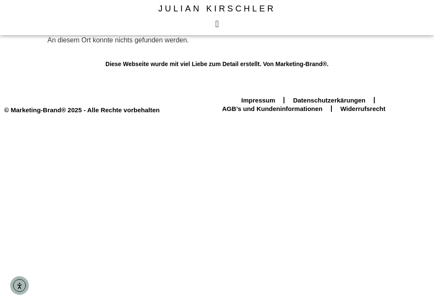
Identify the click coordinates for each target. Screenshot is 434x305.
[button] (217, 24)
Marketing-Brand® (301, 64)
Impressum (258, 100)
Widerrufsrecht (363, 108)
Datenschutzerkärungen (329, 100)
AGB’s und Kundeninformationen (272, 108)
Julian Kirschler (217, 8)
